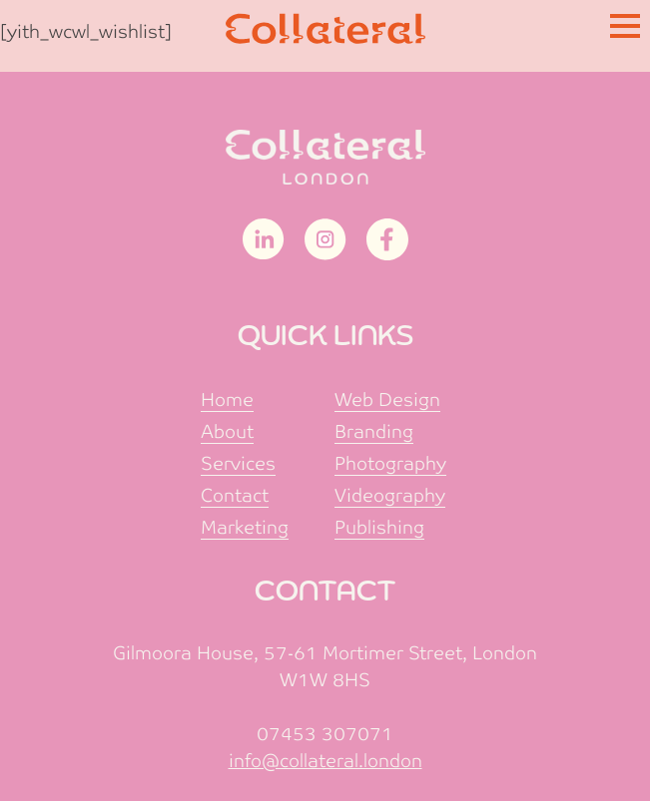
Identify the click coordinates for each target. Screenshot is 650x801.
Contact (235, 495)
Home (227, 399)
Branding (373, 431)
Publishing (379, 527)
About (227, 431)
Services (238, 463)
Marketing (245, 527)
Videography (389, 495)
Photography (390, 463)
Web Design (387, 399)
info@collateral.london (325, 760)
